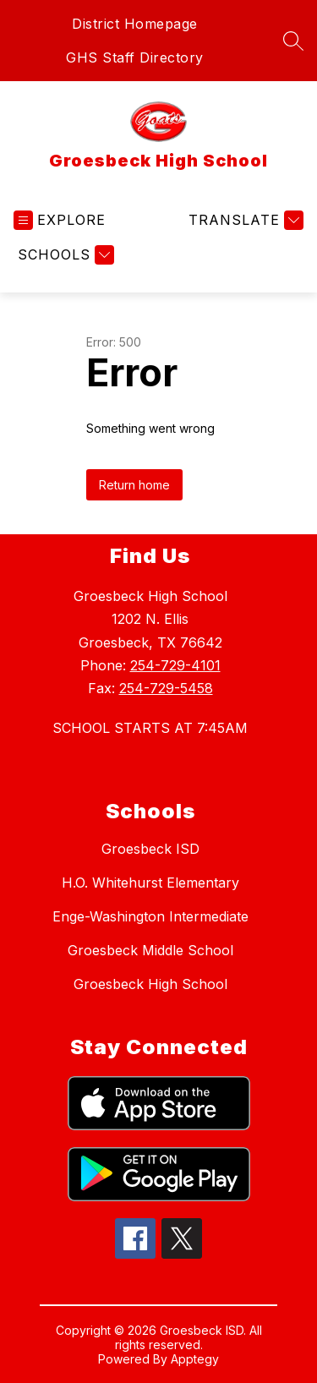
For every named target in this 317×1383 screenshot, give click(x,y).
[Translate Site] (243, 220)
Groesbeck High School (150, 984)
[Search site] (293, 40)
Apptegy (195, 1359)
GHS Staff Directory (135, 57)
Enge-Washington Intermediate (150, 916)
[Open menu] (60, 220)
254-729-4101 (175, 665)
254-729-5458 (166, 688)
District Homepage (135, 23)
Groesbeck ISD (150, 848)
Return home (134, 485)
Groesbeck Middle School (150, 950)
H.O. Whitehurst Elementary (150, 882)
